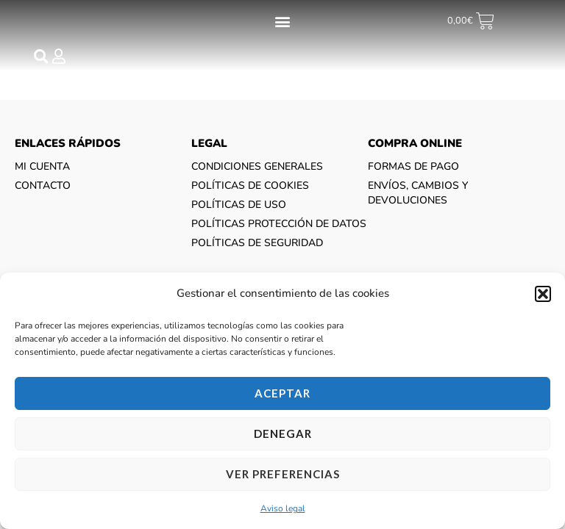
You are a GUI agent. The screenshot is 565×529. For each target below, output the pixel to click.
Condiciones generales (257, 180)
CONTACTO (43, 199)
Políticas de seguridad (257, 256)
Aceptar (282, 393)
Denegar (283, 433)
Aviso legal (282, 508)
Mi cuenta (42, 180)
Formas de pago (413, 180)
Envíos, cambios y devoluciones (418, 206)
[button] (543, 294)
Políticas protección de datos (278, 237)
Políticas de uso (238, 218)
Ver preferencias (283, 474)
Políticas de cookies (250, 199)
